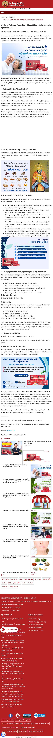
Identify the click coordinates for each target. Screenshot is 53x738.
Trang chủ (4, 17)
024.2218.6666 (8, 607)
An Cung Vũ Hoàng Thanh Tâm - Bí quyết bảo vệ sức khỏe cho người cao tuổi (13, 673)
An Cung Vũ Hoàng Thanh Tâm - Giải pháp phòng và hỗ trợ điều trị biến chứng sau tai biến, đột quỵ (13, 686)
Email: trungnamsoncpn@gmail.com (13, 604)
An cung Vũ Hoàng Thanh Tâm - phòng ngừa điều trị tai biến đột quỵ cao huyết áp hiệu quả (13, 643)
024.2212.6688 (17, 607)
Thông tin (10, 17)
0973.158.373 (11, 431)
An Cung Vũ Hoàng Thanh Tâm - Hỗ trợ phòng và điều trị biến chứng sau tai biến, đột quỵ (13, 666)
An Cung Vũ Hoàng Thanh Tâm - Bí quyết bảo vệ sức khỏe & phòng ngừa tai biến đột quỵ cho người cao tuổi (12, 694)
